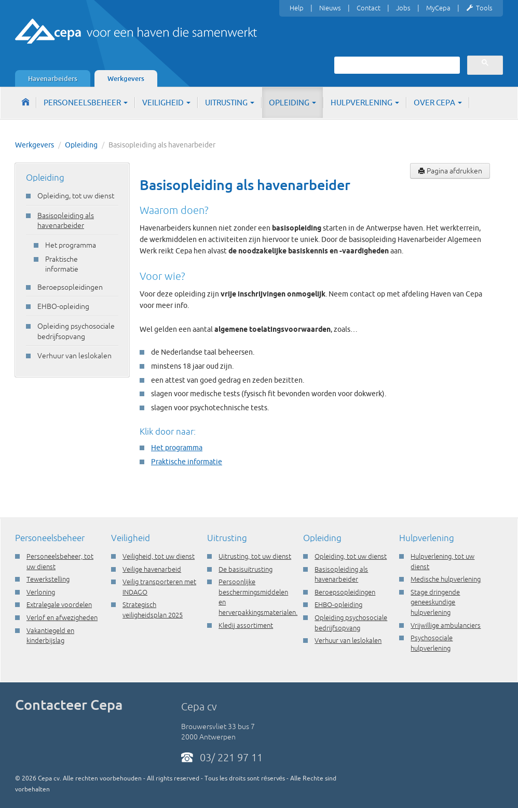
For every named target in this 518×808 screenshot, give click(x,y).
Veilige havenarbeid (151, 569)
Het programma (70, 245)
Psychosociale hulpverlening (432, 643)
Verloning (40, 592)
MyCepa (438, 7)
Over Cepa (438, 102)
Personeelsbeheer (86, 102)
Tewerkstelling (48, 579)
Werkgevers (125, 78)
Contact (368, 7)
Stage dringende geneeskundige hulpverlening (435, 602)
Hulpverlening (365, 102)
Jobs (403, 7)
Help (297, 7)
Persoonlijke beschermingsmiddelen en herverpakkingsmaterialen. (256, 597)
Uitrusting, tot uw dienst (255, 556)
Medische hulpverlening (446, 579)
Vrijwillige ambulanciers (446, 625)
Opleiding (292, 102)
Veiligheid (166, 102)
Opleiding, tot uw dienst (75, 196)
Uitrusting (229, 102)
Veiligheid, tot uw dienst (158, 556)
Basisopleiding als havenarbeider (65, 220)
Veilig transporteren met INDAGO (159, 587)
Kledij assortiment (246, 625)
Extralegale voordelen (59, 604)
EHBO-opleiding (63, 306)
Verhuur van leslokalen (74, 356)
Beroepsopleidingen (70, 287)
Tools (479, 8)
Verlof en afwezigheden (62, 617)
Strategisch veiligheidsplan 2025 (152, 609)
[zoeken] (396, 65)
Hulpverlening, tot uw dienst (442, 561)
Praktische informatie (61, 264)
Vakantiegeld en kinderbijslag (50, 635)
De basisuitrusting (245, 569)
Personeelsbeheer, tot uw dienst (59, 561)
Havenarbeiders (52, 78)
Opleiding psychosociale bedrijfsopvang (76, 331)
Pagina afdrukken (450, 171)
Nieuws (330, 7)
